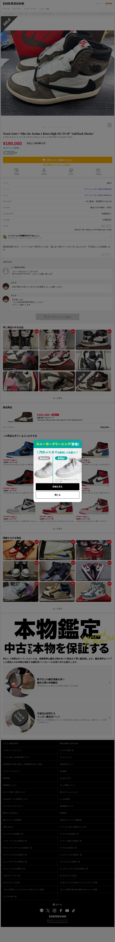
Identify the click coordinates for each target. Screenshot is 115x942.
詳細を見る (58, 486)
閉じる (58, 495)
